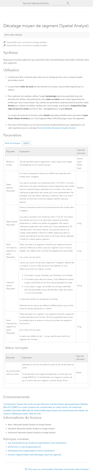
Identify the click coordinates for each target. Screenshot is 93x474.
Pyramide (16, 410)
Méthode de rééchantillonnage (36, 410)
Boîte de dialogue (12, 143)
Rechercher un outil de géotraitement (24, 447)
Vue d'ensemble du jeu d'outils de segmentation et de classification (37, 443)
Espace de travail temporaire (65, 410)
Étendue (45, 404)
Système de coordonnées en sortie (44, 407)
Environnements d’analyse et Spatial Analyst (56, 128)
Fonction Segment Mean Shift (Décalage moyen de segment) (34, 455)
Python (26, 143)
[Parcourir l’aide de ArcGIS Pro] (44, 3)
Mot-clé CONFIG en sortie (15, 407)
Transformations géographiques (65, 404)
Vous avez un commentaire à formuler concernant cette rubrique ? (59, 469)
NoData (84, 404)
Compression (9, 404)
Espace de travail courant (28, 404)
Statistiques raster (19, 413)
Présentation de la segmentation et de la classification (31, 451)
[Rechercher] (68, 3)
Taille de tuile (35, 413)
